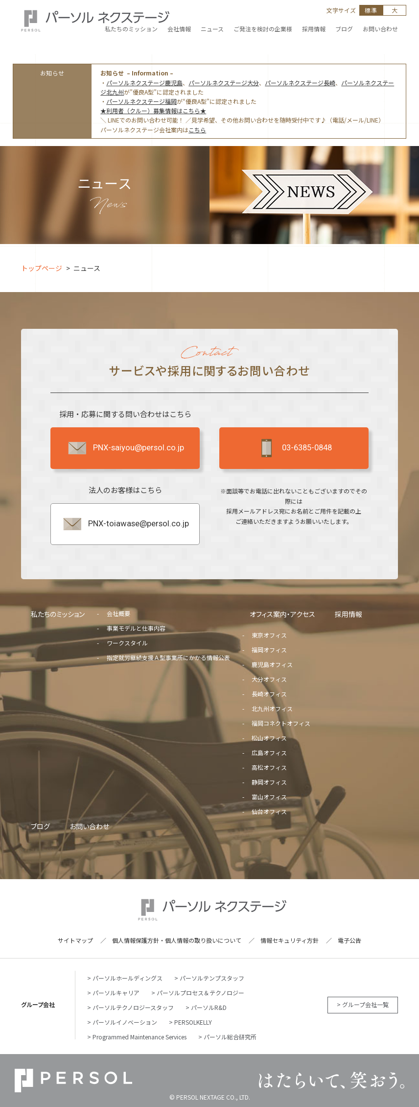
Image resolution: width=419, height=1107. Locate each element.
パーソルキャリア (116, 992)
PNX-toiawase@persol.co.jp (125, 524)
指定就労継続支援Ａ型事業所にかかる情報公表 (168, 657)
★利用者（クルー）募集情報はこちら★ (153, 110)
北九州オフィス (272, 708)
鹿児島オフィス (272, 664)
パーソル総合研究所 (230, 1037)
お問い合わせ (89, 826)
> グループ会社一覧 (363, 1004)
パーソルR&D (209, 1007)
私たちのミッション (58, 614)
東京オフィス (269, 635)
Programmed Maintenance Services (139, 1037)
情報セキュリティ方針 (289, 940)
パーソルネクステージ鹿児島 (144, 82)
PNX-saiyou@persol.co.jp (125, 448)
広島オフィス (269, 752)
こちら (197, 129)
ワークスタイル (127, 643)
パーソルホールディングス (128, 978)
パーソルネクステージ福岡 (141, 101)
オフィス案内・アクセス (282, 614)
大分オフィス (269, 679)
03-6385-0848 (294, 448)
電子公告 (349, 940)
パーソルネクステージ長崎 (300, 82)
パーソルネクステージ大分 (223, 82)
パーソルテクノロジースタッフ (133, 1007)
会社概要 (118, 613)
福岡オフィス (269, 649)
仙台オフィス (269, 811)
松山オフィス (269, 738)
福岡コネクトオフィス (281, 723)
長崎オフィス (269, 693)
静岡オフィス (269, 782)
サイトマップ (75, 940)
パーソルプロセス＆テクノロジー (200, 992)
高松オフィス (269, 767)
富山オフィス (269, 796)
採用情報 (348, 614)
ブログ (40, 826)
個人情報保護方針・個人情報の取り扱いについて (176, 940)
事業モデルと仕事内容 (136, 628)
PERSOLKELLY (193, 1022)
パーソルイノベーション (125, 1022)
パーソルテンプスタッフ (212, 978)
